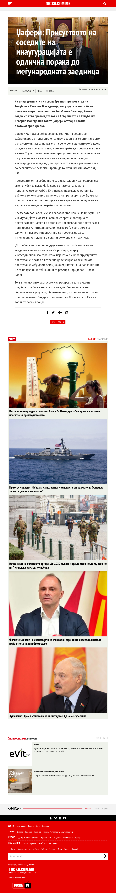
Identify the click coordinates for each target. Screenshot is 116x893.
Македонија (21, 824)
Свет (38, 824)
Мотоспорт (54, 830)
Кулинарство (68, 835)
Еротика (52, 847)
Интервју (74, 847)
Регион (31, 824)
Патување (57, 835)
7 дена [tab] (96, 806)
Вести (11, 824)
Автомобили (34, 847)
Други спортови (67, 830)
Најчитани (14, 807)
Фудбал (20, 830)
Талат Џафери (57, 324)
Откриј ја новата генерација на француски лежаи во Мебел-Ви (64, 773)
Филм (25, 841)
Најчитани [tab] (103, 341)
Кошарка (28, 830)
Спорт (11, 829)
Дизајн (77, 835)
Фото (60, 847)
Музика (33, 841)
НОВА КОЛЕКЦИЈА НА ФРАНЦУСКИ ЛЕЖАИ (49, 770)
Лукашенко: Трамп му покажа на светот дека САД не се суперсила (39, 714)
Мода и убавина (32, 835)
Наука (13, 847)
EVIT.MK (37, 742)
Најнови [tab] (92, 341)
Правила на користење (17, 875)
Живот (11, 835)
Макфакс (13, 90)
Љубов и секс (46, 835)
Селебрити (42, 841)
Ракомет (37, 830)
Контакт (32, 862)
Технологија (22, 847)
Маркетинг (22, 862)
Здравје (21, 835)
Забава (44, 847)
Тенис (45, 830)
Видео (66, 847)
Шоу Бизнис (14, 841)
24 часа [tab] (88, 806)
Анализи (45, 824)
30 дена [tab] (105, 806)
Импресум (12, 862)
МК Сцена (53, 841)
